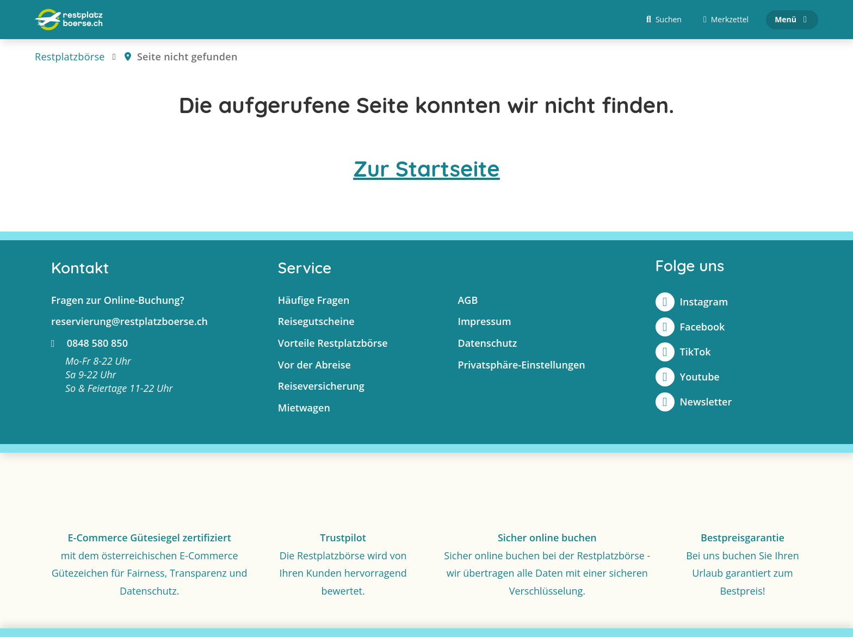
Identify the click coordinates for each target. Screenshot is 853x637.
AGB (468, 300)
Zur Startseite (426, 168)
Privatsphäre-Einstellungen (521, 364)
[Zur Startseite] (69, 19)
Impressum (484, 321)
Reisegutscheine (316, 321)
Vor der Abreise (314, 364)
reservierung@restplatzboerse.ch (129, 321)
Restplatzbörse (70, 56)
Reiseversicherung (321, 385)
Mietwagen (304, 407)
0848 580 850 (89, 342)
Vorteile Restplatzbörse (333, 342)
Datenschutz (487, 342)
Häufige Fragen (314, 300)
